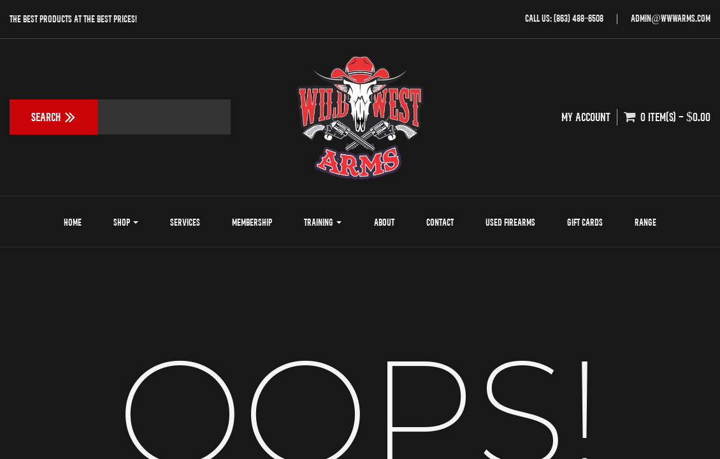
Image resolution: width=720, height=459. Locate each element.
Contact (440, 222)
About (384, 222)
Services (185, 222)
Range (645, 222)
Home (73, 222)
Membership (252, 222)
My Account (585, 117)
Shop (125, 222)
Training (323, 222)
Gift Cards (585, 222)
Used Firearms (510, 222)
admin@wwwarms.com (670, 18)
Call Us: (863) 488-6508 (564, 18)
